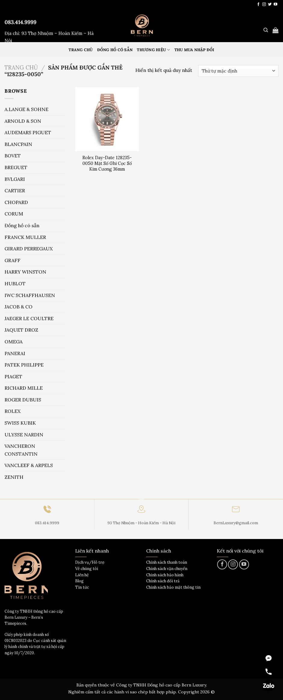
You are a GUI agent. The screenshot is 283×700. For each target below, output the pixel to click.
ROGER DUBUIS (23, 400)
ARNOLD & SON (23, 121)
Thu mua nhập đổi (194, 49)
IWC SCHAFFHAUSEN (30, 295)
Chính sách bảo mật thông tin (173, 587)
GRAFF (12, 260)
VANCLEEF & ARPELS (29, 465)
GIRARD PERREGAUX (29, 249)
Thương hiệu (153, 50)
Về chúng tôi (86, 568)
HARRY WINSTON (25, 272)
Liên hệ (82, 575)
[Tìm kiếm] (265, 30)
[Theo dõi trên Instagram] (264, 4)
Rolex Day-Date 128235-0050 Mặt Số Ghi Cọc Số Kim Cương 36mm (107, 163)
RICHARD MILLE (24, 388)
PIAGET (13, 376)
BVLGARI (15, 179)
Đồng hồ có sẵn (115, 49)
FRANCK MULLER (25, 237)
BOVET (13, 156)
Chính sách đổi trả (163, 581)
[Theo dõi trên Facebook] (258, 4)
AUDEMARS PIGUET (28, 132)
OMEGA (14, 342)
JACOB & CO (18, 307)
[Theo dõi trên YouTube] (275, 4)
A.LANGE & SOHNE (26, 109)
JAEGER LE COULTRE (29, 318)
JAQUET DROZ (21, 330)
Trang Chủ (81, 49)
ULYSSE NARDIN (24, 435)
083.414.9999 (20, 22)
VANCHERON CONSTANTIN (21, 450)
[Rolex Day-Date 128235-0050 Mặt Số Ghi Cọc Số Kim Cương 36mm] (107, 119)
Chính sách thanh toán (166, 562)
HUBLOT (15, 283)
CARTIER (15, 190)
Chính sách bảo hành (164, 575)
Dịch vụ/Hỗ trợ (89, 562)
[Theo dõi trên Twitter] (270, 4)
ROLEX (12, 411)
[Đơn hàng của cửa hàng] (238, 71)
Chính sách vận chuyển (166, 568)
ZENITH (14, 477)
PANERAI (15, 353)
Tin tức (82, 587)
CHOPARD (16, 202)
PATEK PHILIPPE (24, 365)
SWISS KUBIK (20, 423)
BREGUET (16, 167)
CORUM (14, 214)
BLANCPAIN (18, 144)
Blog (79, 581)
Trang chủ (21, 67)
